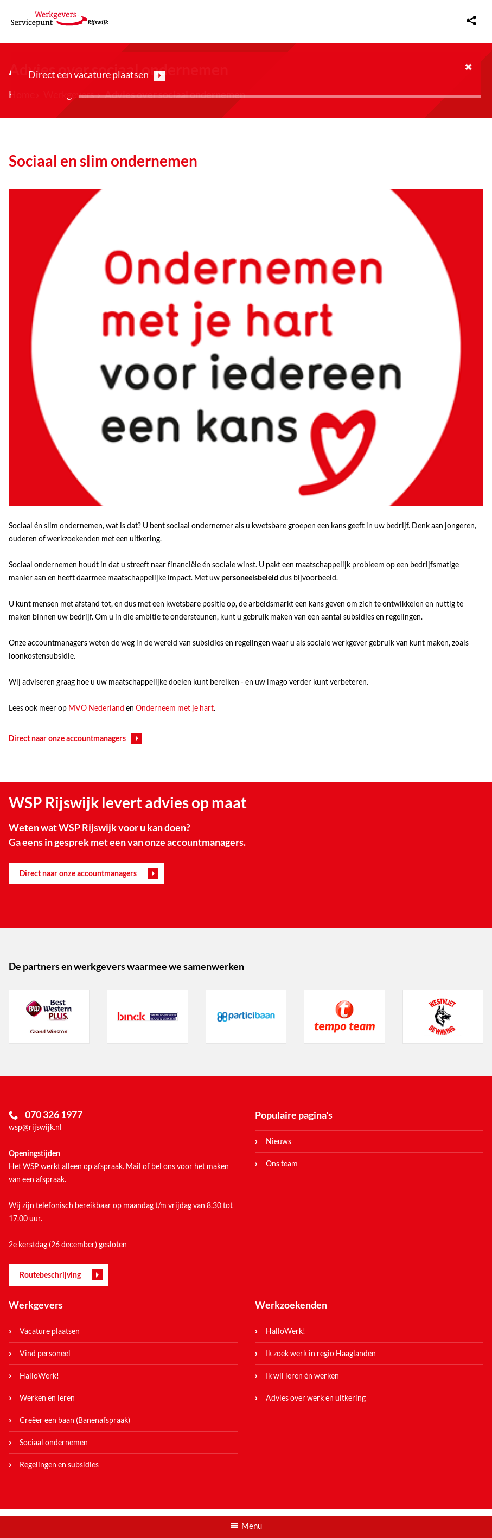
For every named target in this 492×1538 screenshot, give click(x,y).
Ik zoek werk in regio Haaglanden (321, 1353)
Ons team (282, 1163)
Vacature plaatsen (50, 1331)
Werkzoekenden (291, 1305)
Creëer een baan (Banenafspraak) (75, 1420)
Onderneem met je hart (175, 707)
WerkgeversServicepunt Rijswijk (59, 19)
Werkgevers (36, 1305)
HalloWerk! (39, 1375)
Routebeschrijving (50, 1274)
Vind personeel (45, 1353)
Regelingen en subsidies (59, 1464)
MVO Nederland (96, 707)
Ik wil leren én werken (302, 1375)
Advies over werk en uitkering (316, 1397)
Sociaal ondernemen (54, 1442)
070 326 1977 (53, 1114)
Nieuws (278, 1141)
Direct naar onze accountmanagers (67, 738)
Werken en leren (47, 1397)
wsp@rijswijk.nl (35, 1127)
